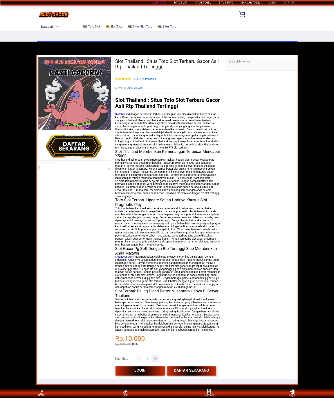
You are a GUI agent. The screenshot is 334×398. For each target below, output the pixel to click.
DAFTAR (289, 2)
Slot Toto (159, 2)
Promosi (209, 393)
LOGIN (272, 2)
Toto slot (120, 208)
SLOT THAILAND (134, 88)
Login (292, 393)
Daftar (41, 393)
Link (125, 393)
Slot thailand (122, 114)
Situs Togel (203, 2)
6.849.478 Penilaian (144, 79)
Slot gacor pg (123, 256)
